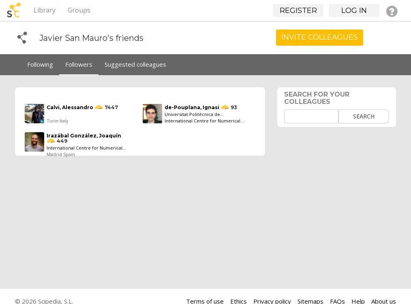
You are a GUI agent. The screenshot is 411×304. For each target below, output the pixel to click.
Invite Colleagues (319, 37)
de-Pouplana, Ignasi (192, 107)
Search (364, 116)
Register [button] (298, 10)
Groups (79, 10)
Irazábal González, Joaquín (84, 136)
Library (45, 10)
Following (40, 64)
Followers (78, 64)
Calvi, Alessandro (70, 107)
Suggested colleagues (135, 64)
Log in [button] (354, 10)
